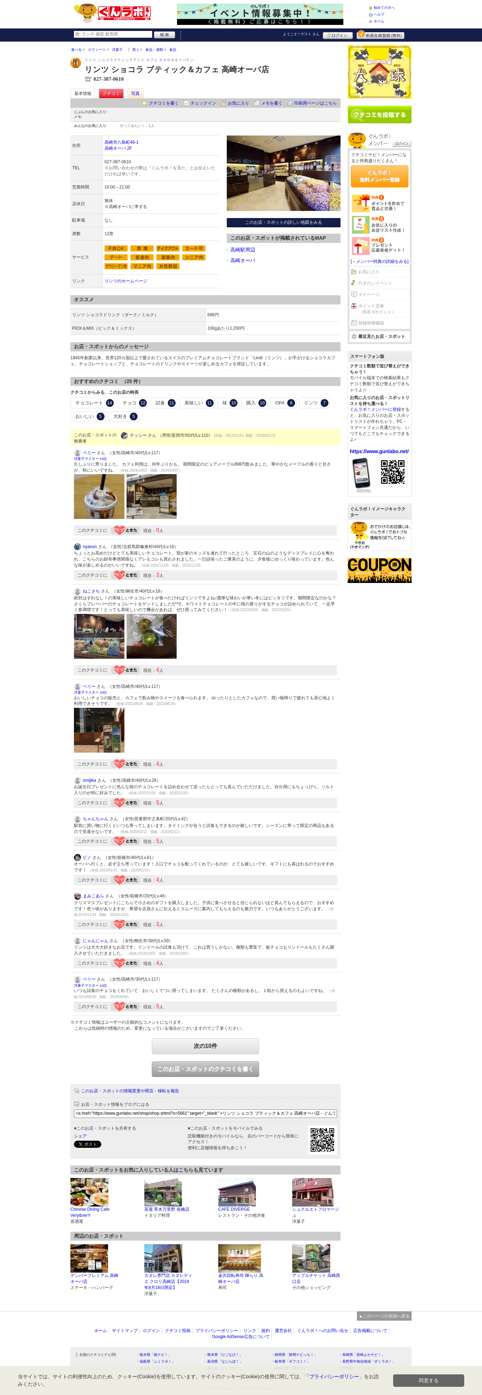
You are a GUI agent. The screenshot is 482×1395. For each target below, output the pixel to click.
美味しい (199, 403)
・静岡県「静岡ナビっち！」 (294, 1355)
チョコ (135, 403)
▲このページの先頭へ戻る (384, 1316)
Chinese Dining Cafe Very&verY (89, 1212)
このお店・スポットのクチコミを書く (205, 1069)
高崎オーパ (242, 260)
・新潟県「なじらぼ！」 (223, 1361)
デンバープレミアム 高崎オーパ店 (94, 1278)
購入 (256, 403)
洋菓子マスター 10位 (90, 459)
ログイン (338, 34)
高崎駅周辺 (242, 250)
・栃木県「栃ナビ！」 (154, 1355)
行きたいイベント (375, 283)
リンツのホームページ (126, 281)
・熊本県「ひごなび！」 (223, 1355)
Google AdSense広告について (240, 1336)
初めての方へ (384, 8)
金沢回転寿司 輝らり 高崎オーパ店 (240, 1278)
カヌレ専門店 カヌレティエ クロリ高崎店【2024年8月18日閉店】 (168, 1281)
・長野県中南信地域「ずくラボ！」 (367, 1361)
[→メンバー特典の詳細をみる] (380, 261)
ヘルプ (379, 14)
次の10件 (205, 1046)
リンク (249, 1330)
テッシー (138, 435)
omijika (89, 780)
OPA (285, 403)
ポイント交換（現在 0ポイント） (377, 308)
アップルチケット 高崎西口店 (316, 1278)
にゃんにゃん (95, 940)
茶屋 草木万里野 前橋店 (166, 1209)
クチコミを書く (164, 103)
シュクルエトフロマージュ (315, 1212)
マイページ (369, 294)
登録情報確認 (371, 322)
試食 (166, 403)
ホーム (379, 21)
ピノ (87, 857)
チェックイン (203, 103)
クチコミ (111, 93)
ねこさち (91, 591)
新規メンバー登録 (381, 34)
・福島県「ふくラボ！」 (155, 1361)
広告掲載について (370, 1330)
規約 (265, 1330)
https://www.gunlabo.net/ (379, 451)
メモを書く (272, 103)
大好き (125, 416)
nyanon (90, 546)
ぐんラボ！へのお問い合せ (322, 1330)
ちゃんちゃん (95, 818)
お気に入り (238, 103)
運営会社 (283, 1330)
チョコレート (94, 403)
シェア (80, 1136)
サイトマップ (125, 1330)
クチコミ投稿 (178, 1330)
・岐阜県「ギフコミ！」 (290, 1361)
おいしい (90, 416)
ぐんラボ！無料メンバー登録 (380, 176)
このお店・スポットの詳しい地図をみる (283, 222)
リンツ (316, 403)
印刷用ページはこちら (315, 103)
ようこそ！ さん (301, 34)
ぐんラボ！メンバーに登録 (375, 409)
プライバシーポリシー (217, 1330)
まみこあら (93, 895)
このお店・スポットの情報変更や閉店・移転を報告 (130, 1090)
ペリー (89, 452)
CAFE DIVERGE (234, 1209)
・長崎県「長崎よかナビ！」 (362, 1355)
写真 (135, 93)
